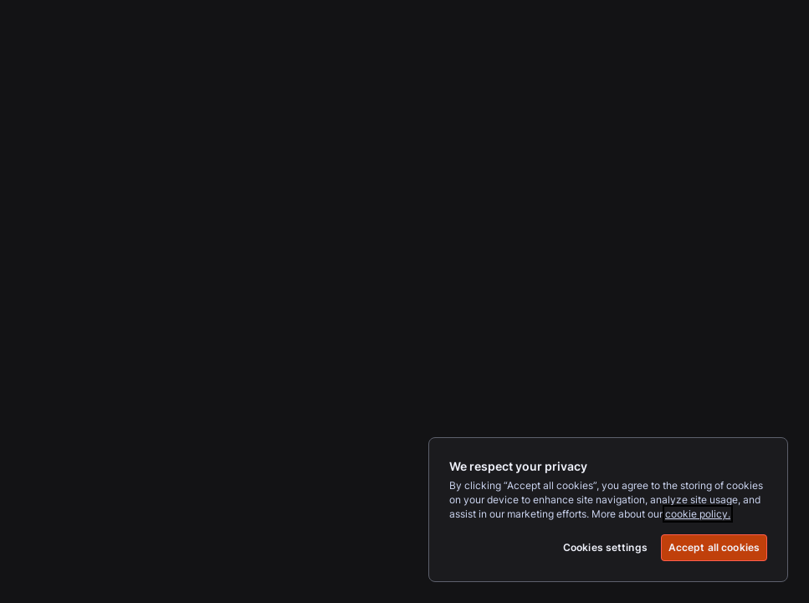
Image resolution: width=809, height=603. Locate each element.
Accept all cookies (714, 547)
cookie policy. (697, 514)
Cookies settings (605, 547)
